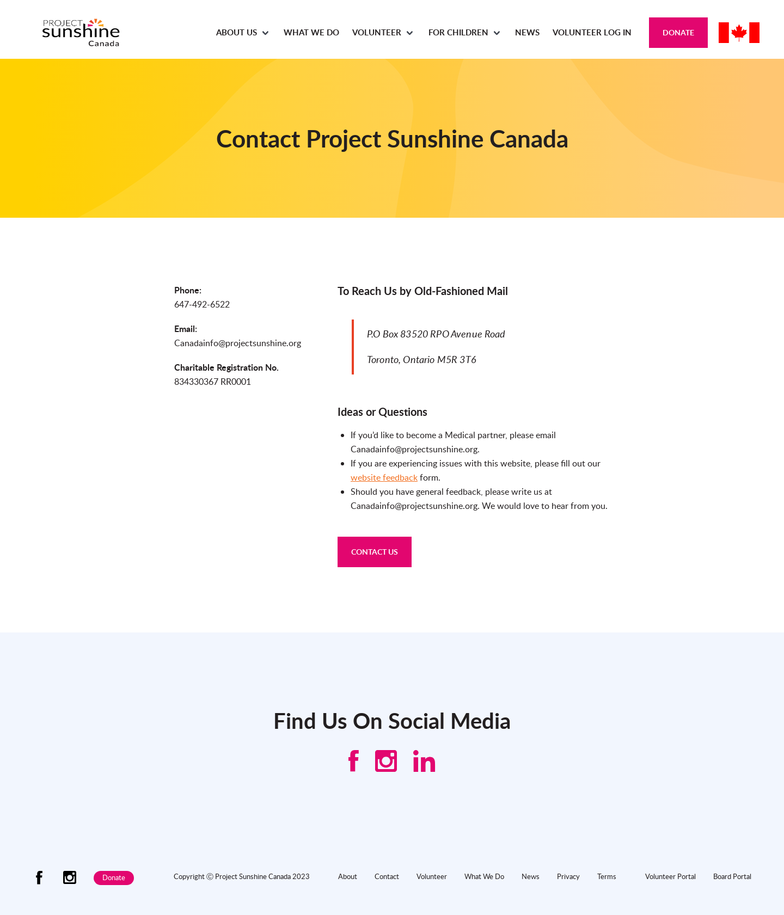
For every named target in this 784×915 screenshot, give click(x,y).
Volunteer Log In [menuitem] (592, 32)
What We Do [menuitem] (311, 32)
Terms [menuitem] (606, 876)
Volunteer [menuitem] (376, 32)
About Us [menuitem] (236, 32)
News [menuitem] (527, 32)
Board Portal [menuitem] (732, 876)
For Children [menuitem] (458, 32)
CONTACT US (374, 551)
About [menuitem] (347, 876)
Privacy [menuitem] (568, 876)
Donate (678, 32)
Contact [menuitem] (387, 876)
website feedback (384, 477)
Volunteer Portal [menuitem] (670, 876)
